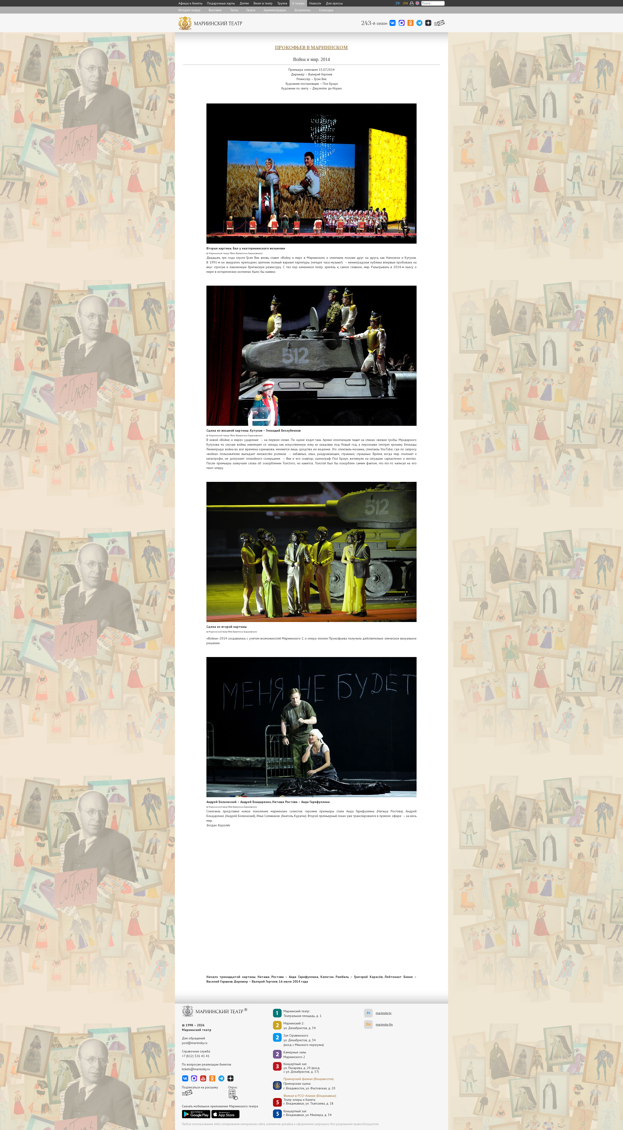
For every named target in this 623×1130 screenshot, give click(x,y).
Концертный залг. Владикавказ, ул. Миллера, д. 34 (307, 1113)
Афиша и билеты (190, 3)
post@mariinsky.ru (194, 1043)
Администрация (275, 10)
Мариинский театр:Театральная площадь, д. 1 (302, 1013)
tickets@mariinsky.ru (196, 1069)
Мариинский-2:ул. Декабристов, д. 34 (299, 1025)
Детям (244, 3)
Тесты (234, 10)
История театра (189, 10)
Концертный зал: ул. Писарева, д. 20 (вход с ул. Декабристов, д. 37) (301, 1068)
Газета (251, 10)
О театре (298, 3)
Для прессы (334, 3)
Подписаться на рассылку (200, 1087)
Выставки (215, 10)
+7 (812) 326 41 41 (195, 1056)
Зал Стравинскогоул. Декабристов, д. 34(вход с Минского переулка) (303, 1040)
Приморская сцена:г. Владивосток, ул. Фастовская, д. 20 (304, 1085)
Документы (302, 10)
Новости (315, 3)
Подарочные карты (221, 3)
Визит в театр (263, 3)
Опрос (232, 1087)
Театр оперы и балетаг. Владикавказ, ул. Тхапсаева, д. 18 (308, 1101)
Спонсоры (326, 10)
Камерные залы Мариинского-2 (294, 1054)
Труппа (282, 3)
